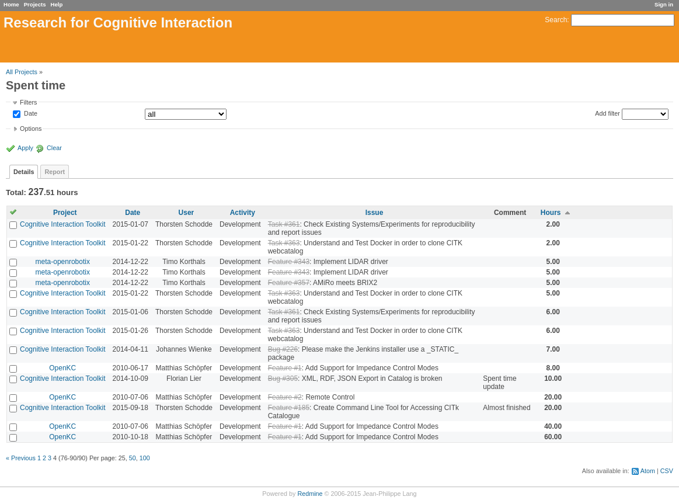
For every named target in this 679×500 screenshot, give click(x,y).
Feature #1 (285, 368)
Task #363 (284, 243)
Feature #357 (288, 283)
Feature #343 (288, 262)
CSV (666, 470)
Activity (242, 213)
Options (30, 128)
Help (57, 4)
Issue (374, 213)
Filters (28, 102)
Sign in (663, 4)
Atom (647, 470)
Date (29, 113)
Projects (35, 4)
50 (132, 457)
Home (11, 4)
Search (556, 20)
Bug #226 (283, 349)
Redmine (309, 493)
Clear (54, 147)
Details (23, 171)
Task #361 (284, 224)
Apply (25, 147)
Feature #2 (285, 397)
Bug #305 (283, 378)
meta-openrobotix (63, 262)
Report (54, 171)
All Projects (21, 71)
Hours (551, 213)
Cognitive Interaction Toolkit (63, 224)
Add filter (607, 113)
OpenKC (62, 368)
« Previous (21, 457)
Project (65, 213)
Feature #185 (288, 408)
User (186, 213)
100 (145, 457)
